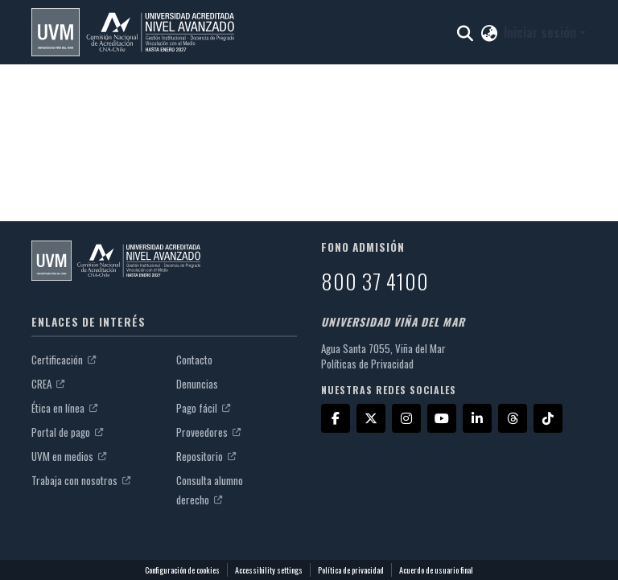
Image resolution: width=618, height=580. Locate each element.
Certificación (63, 360)
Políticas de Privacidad (367, 364)
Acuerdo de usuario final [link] (436, 570)
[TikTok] (548, 418)
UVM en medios (68, 456)
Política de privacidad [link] (351, 570)
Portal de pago (67, 432)
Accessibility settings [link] (269, 570)
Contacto (194, 360)
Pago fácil (203, 408)
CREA (47, 384)
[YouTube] (441, 418)
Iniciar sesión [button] (541, 32)
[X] (370, 418)
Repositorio (206, 456)
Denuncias (197, 384)
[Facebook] (335, 418)
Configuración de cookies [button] (182, 570)
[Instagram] (406, 418)
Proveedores (208, 432)
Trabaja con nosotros (80, 480)
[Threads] (512, 418)
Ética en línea (64, 408)
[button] (132, 32)
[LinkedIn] (477, 418)
